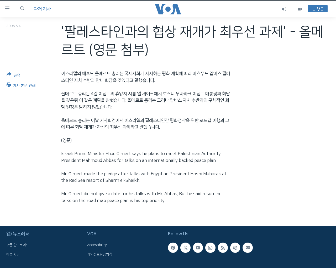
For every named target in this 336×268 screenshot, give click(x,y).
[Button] (13, 75)
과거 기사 (42, 9)
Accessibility (97, 245)
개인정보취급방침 (99, 254)
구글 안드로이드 (17, 245)
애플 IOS (12, 254)
